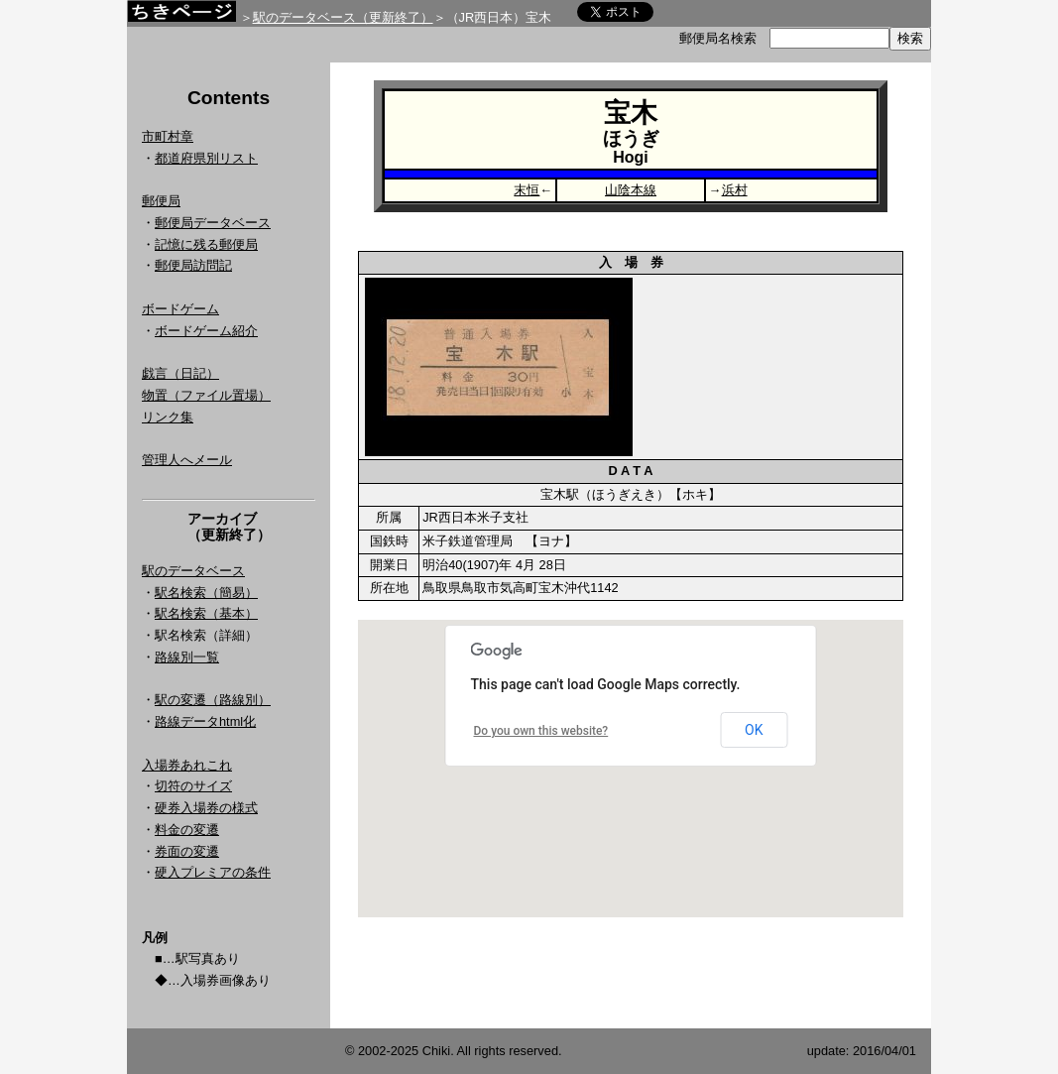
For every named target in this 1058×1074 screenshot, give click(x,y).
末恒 (526, 189)
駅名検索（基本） (206, 613)
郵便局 (161, 200)
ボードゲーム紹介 (206, 330)
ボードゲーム (180, 308)
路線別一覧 (187, 657)
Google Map (630, 768)
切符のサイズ (193, 785)
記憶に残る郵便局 (206, 244)
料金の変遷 (187, 829)
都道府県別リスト (206, 158)
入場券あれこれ (187, 765)
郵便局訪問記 (193, 265)
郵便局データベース (213, 222)
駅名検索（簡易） (206, 592)
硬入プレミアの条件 (213, 872)
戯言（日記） (180, 373)
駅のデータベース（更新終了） (343, 17)
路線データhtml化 (205, 721)
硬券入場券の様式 (206, 807)
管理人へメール (187, 459)
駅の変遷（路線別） (213, 699)
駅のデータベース (193, 570)
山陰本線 (630, 189)
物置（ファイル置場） (206, 395)
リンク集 (167, 417)
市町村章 (167, 136)
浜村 (735, 189)
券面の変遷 (187, 851)
